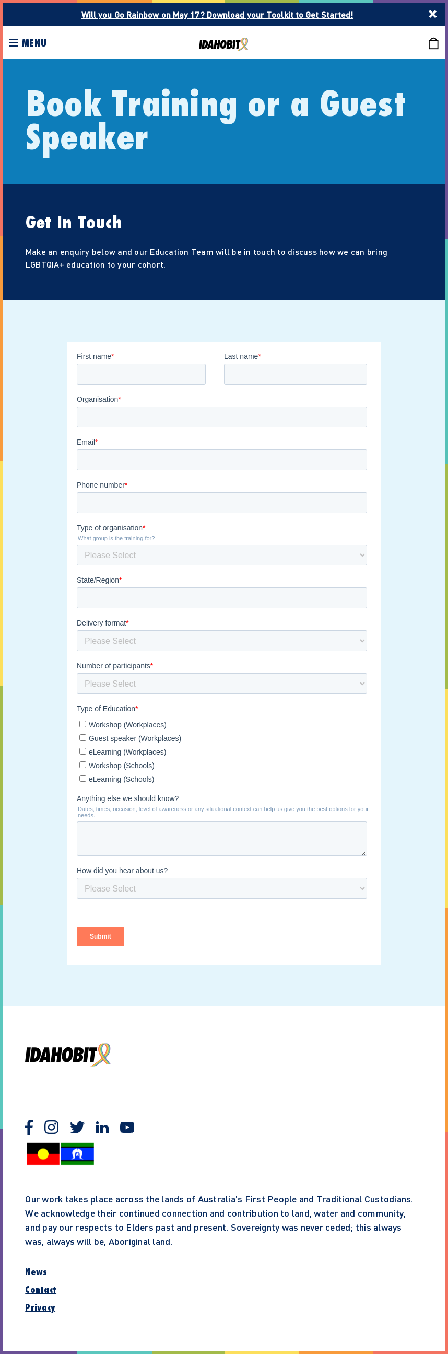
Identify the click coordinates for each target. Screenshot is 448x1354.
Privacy (40, 1308)
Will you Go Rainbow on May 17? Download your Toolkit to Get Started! (217, 14)
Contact (40, 1290)
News (36, 1272)
